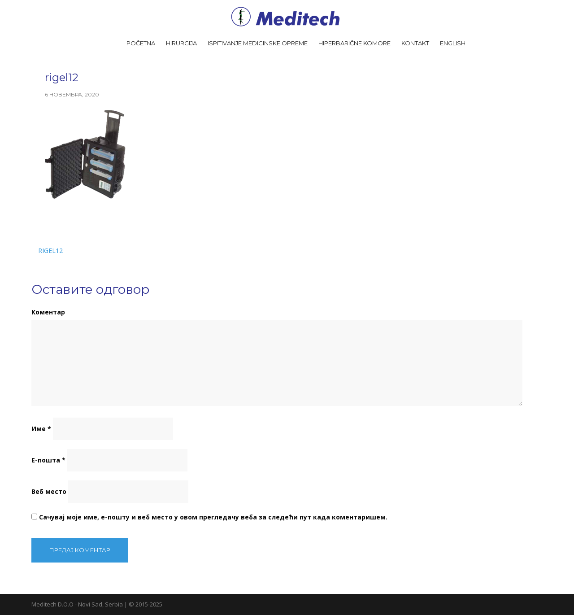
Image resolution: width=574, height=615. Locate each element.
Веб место (48, 491)
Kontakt (415, 43)
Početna (140, 43)
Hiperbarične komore (354, 43)
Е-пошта (48, 460)
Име (41, 428)
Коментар (48, 312)
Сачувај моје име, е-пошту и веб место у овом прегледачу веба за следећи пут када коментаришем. (213, 517)
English (452, 43)
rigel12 (50, 250)
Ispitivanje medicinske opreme (258, 43)
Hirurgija (181, 43)
